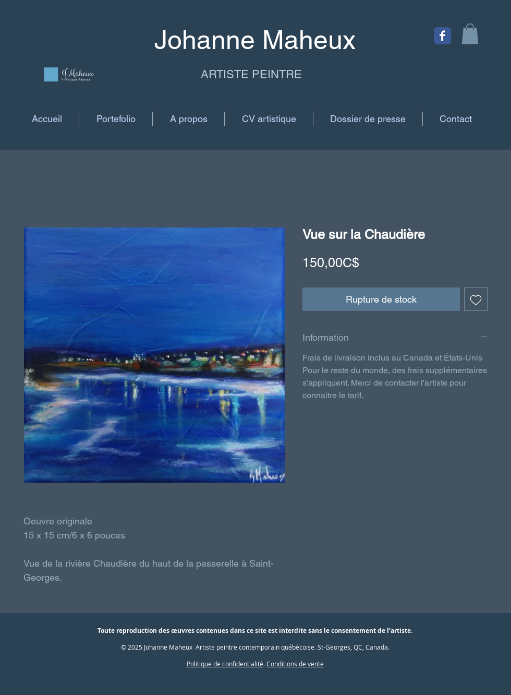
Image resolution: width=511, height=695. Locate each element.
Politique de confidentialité (225, 664)
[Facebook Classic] (442, 35)
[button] (470, 33)
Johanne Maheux (168, 647)
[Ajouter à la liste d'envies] (476, 299)
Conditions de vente (295, 664)
